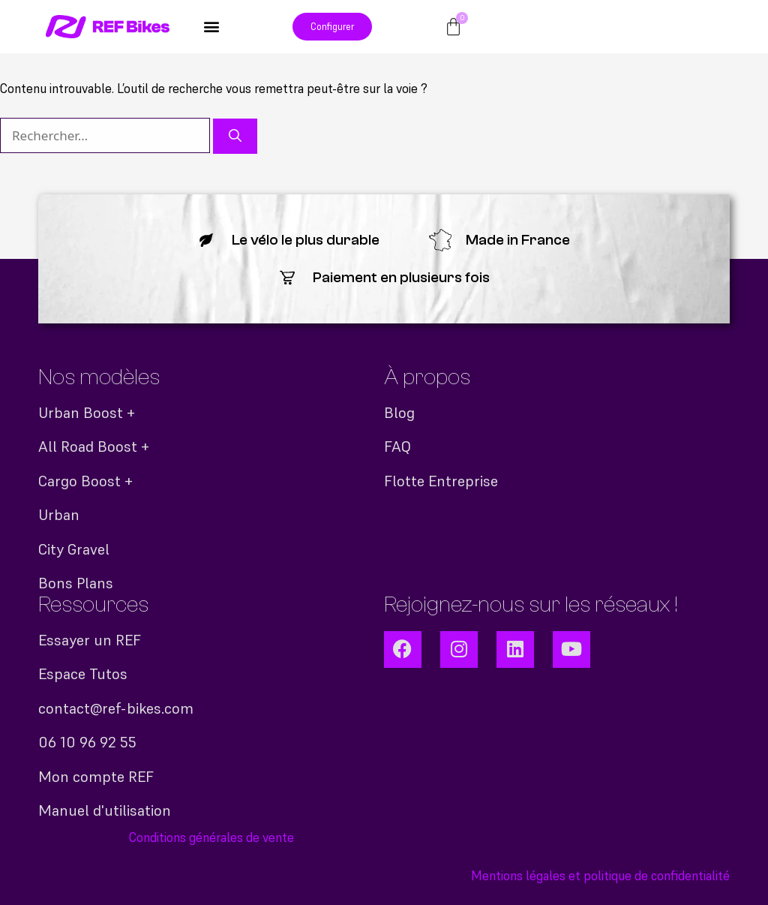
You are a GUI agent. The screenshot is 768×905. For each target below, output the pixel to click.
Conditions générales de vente (211, 837)
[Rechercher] (235, 137)
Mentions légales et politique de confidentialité (600, 875)
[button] (212, 26)
